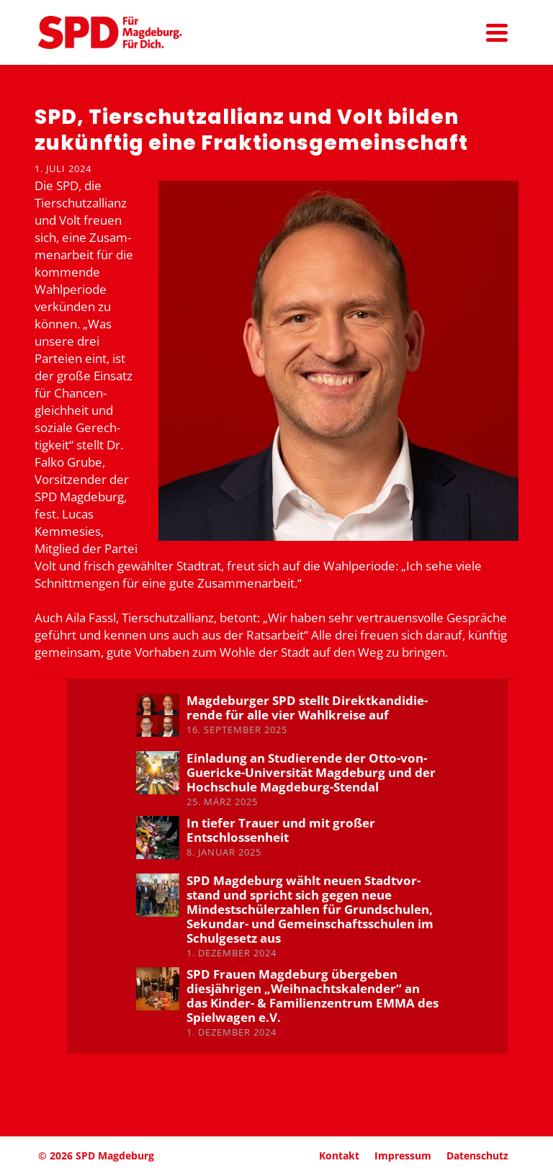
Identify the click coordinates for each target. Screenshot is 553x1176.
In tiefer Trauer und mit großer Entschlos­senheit (280, 829)
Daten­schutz (477, 1155)
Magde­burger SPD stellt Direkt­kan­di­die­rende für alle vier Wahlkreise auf (307, 707)
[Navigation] (497, 32)
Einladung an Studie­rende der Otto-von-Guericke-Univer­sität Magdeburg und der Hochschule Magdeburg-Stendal (311, 772)
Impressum (402, 1155)
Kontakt (339, 1155)
